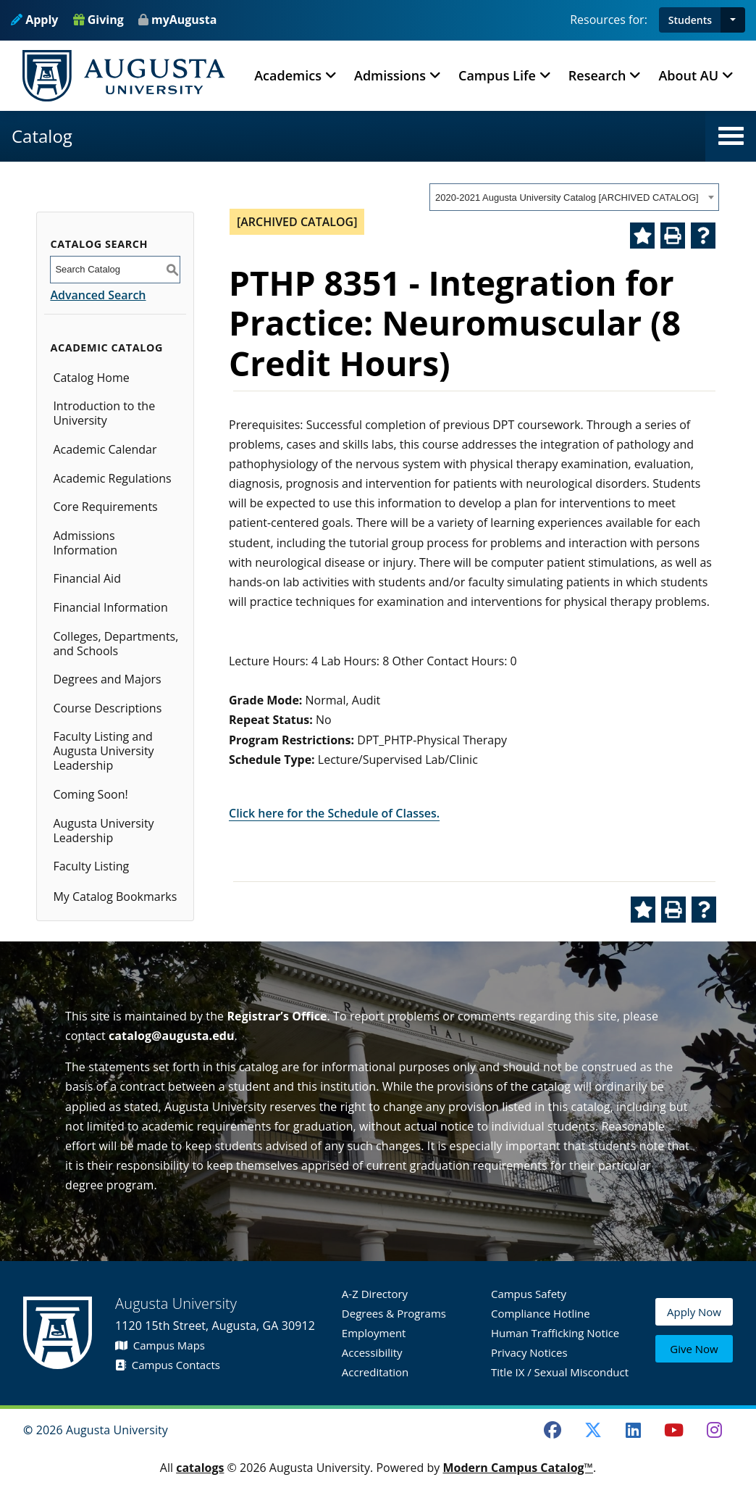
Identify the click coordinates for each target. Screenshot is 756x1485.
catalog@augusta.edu (172, 1036)
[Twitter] (593, 1430)
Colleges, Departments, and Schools (115, 643)
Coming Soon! (90, 794)
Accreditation (375, 1372)
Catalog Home (91, 378)
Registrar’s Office (277, 1016)
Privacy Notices (529, 1352)
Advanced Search (98, 295)
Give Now (694, 1349)
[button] (733, 20)
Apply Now (694, 1316)
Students (690, 20)
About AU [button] (688, 75)
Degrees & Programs (394, 1313)
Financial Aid (87, 578)
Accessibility (372, 1352)
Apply (34, 20)
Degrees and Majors (107, 679)
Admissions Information (85, 543)
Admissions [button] (390, 75)
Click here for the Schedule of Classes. (334, 813)
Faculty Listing (91, 866)
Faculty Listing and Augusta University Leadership (103, 750)
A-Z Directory (375, 1293)
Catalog (42, 136)
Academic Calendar (104, 449)
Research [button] (597, 75)
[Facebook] (552, 1430)
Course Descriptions (107, 708)
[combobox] (574, 197)
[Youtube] (674, 1430)
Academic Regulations (112, 478)
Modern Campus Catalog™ (517, 1468)
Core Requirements (105, 507)
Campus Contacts (167, 1364)
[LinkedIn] (633, 1430)
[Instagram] (714, 1430)
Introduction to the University (104, 413)
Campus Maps (160, 1345)
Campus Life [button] (497, 75)
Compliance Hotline (540, 1313)
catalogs (200, 1468)
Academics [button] (288, 75)
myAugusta (184, 20)
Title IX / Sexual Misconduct (560, 1372)
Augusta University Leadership (103, 830)
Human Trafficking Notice (555, 1333)
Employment (374, 1333)
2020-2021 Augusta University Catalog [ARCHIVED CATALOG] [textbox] (567, 197)
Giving (98, 20)
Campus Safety (528, 1293)
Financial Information (110, 607)
